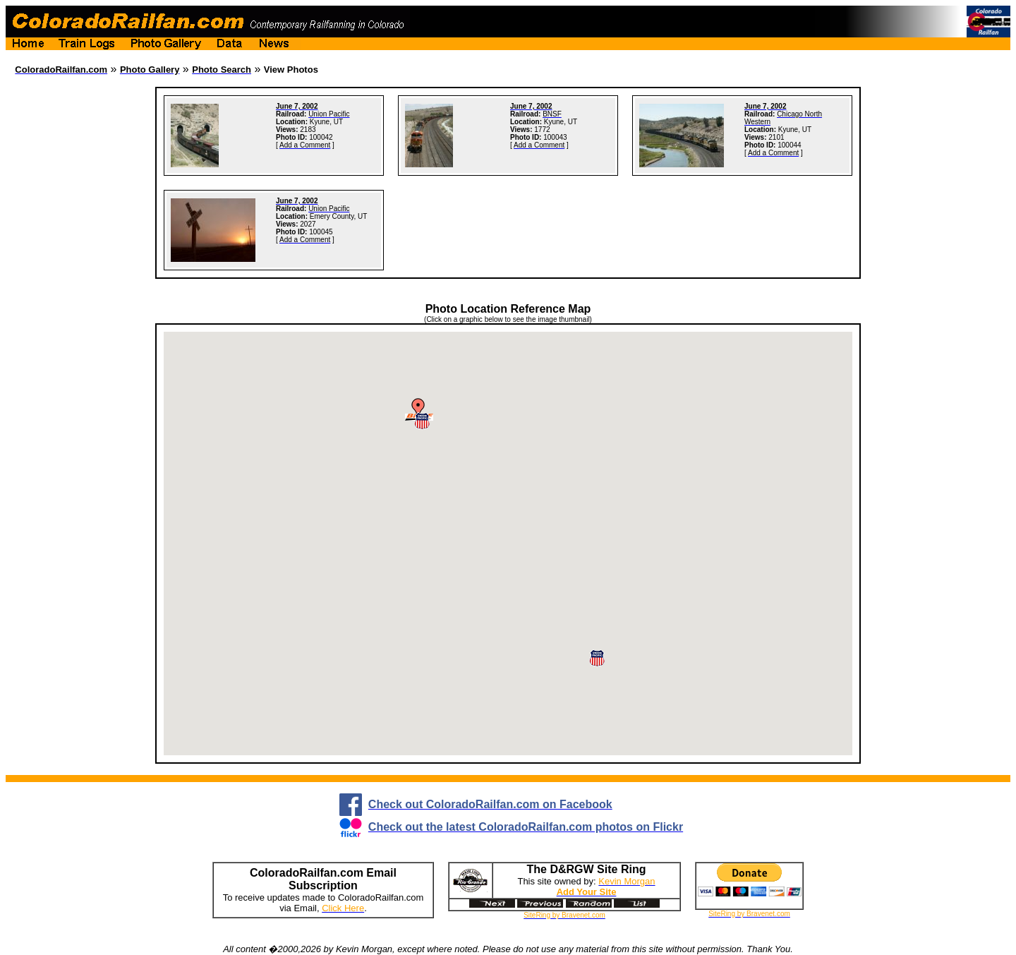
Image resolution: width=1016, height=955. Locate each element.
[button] (597, 658)
